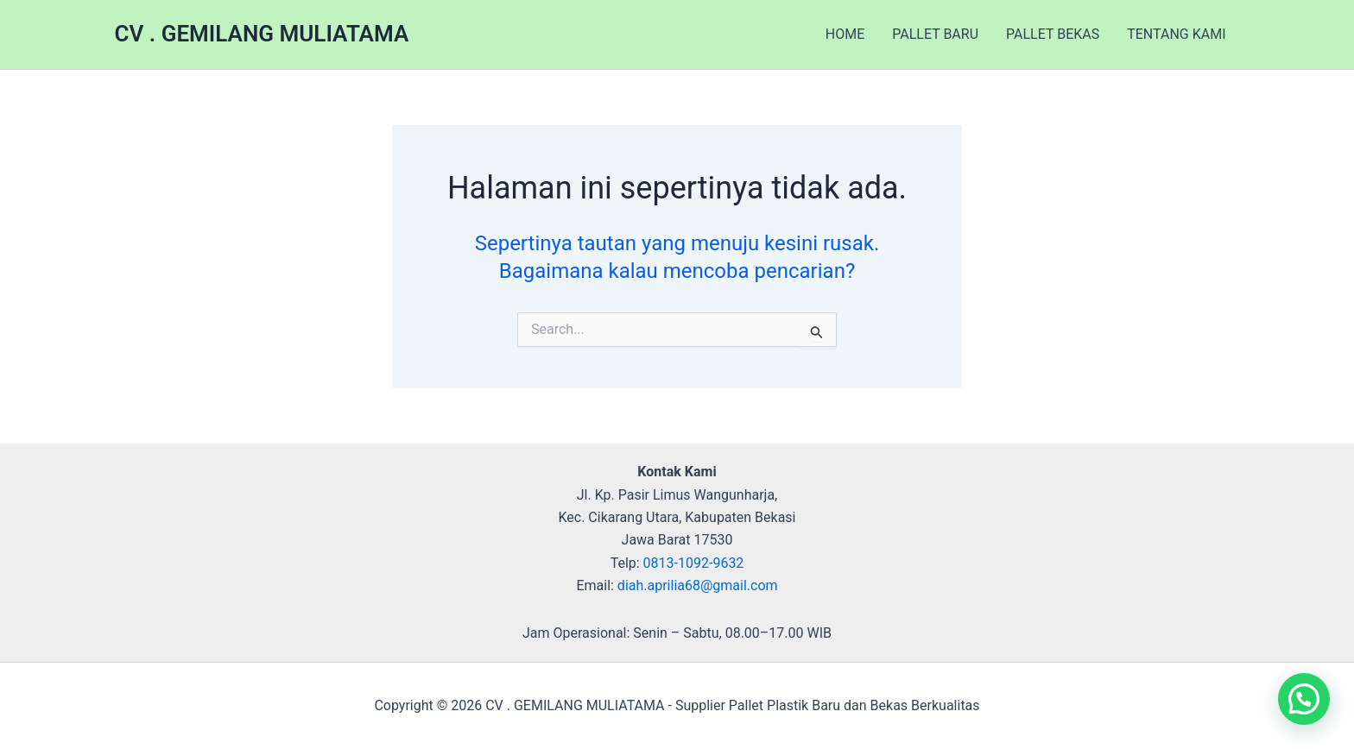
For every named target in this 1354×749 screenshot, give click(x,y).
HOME (845, 34)
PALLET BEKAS (1052, 34)
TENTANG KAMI (1176, 34)
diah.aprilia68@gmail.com (697, 585)
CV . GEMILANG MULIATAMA (262, 34)
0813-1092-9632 (693, 563)
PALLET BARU (935, 34)
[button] (1304, 699)
